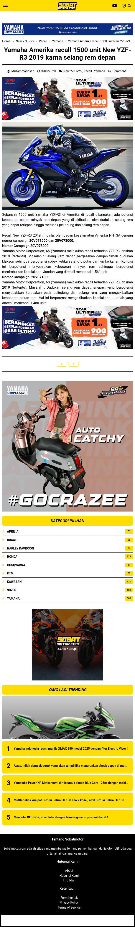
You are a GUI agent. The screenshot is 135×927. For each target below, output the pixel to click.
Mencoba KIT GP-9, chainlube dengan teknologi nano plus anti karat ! (61, 817)
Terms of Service (69, 907)
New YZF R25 (72, 71)
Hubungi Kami (69, 875)
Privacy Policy (69, 902)
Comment (119, 71)
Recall (88, 71)
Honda (12, 556)
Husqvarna (16, 565)
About (69, 870)
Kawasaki (14, 582)
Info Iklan (69, 880)
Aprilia (12, 531)
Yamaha (100, 71)
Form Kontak (69, 897)
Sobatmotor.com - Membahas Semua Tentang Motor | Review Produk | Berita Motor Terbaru (76, 918)
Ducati (12, 540)
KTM (10, 573)
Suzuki (12, 590)
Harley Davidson (20, 548)
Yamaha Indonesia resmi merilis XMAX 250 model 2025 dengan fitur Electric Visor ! (71, 748)
